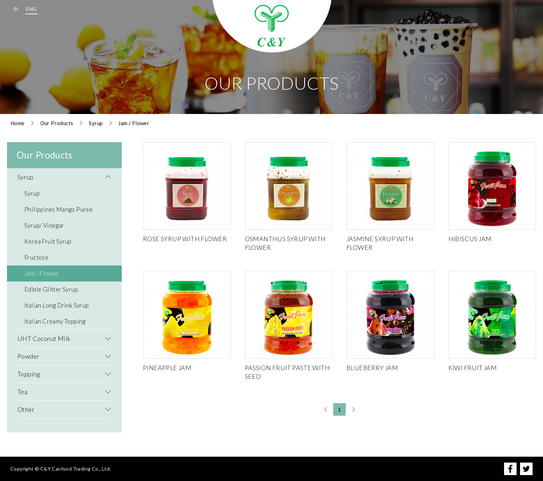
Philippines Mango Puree (58, 209)
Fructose (36, 257)
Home (17, 123)
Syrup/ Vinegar (44, 225)
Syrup (96, 123)
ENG (31, 9)
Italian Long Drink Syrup (56, 305)
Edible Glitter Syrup (51, 289)
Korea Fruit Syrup (48, 241)
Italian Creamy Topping (55, 321)
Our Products (56, 123)
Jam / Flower (133, 123)
